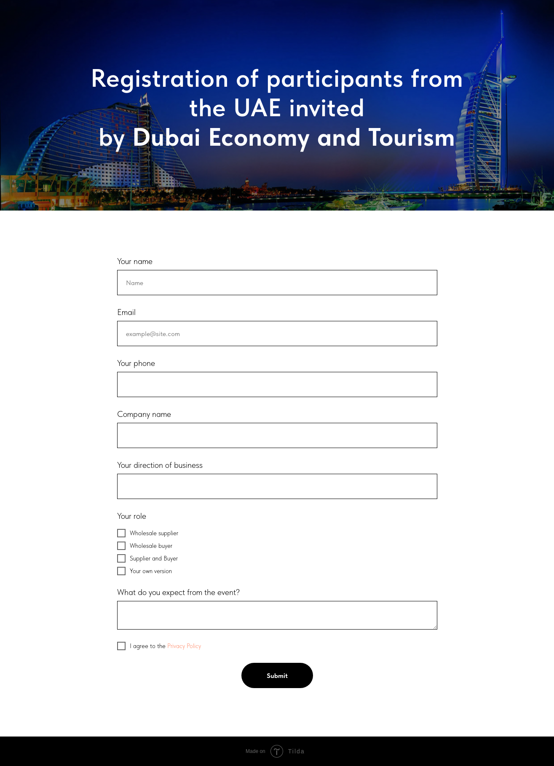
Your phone (136, 363)
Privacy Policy (184, 646)
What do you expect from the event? (178, 592)
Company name (144, 414)
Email (126, 312)
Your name (135, 261)
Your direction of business (160, 465)
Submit (277, 676)
